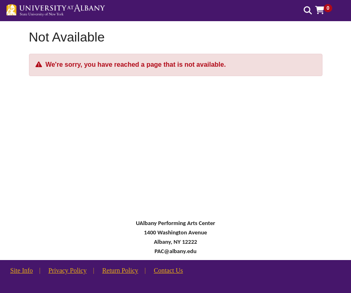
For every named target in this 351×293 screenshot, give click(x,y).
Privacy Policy (68, 270)
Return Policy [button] (120, 270)
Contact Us (168, 270)
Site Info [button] (21, 270)
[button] (326, 10)
